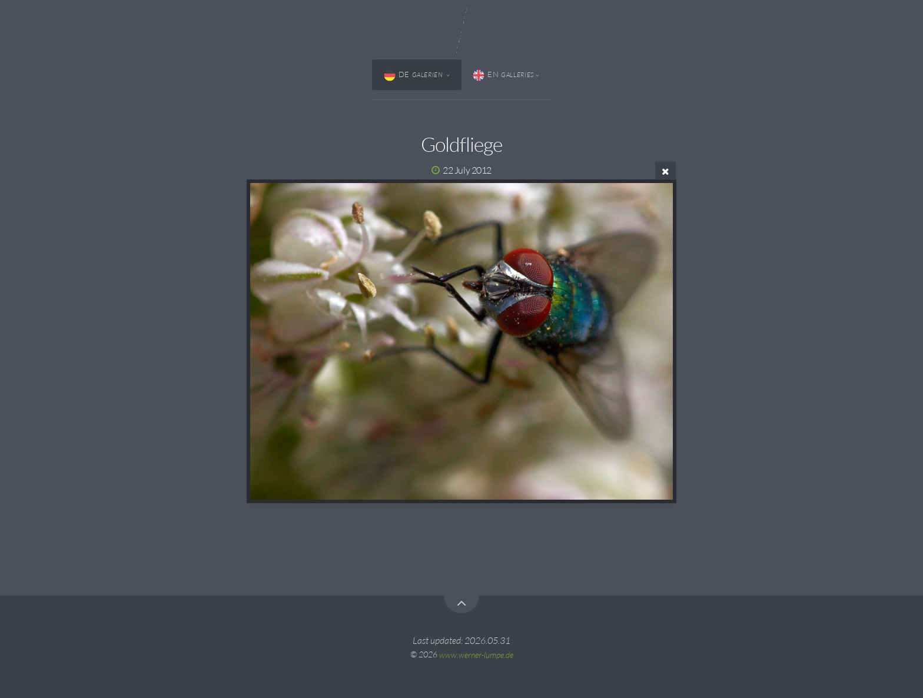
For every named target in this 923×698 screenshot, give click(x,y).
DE (414, 75)
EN (503, 75)
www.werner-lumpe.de (476, 654)
